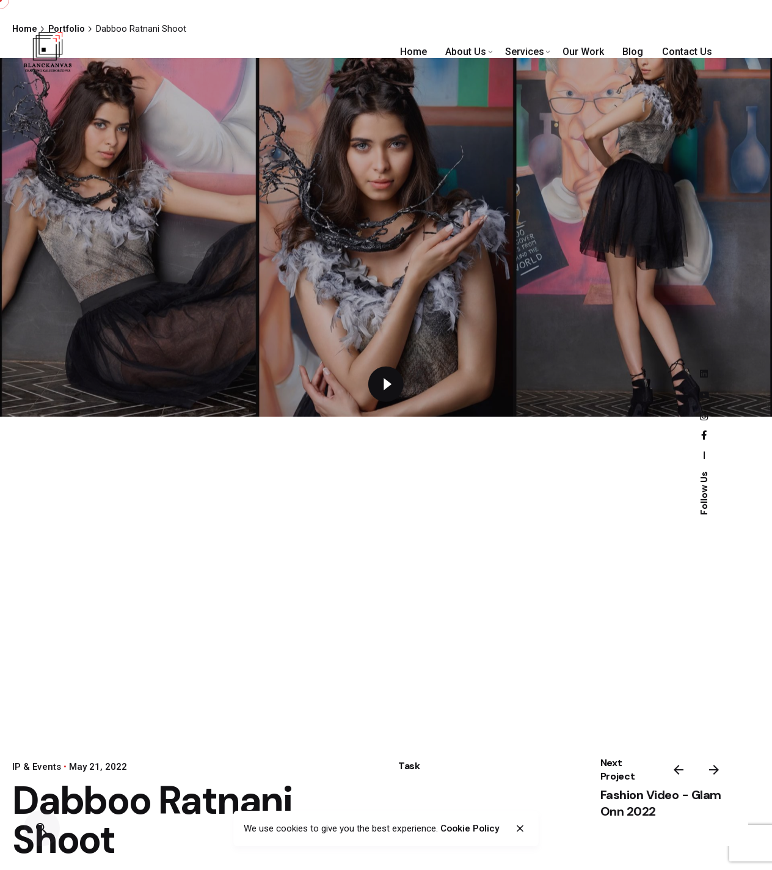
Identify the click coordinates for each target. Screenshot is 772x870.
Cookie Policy (470, 828)
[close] (519, 829)
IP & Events (36, 766)
